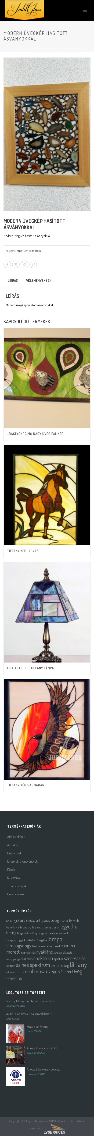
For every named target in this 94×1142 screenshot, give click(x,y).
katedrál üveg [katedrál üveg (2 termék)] (34, 940)
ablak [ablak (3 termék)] (9, 920)
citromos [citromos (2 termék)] (45, 927)
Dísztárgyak (14, 853)
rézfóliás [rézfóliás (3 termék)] (27, 959)
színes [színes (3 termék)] (10, 965)
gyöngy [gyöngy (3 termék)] (39, 933)
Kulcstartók (14, 878)
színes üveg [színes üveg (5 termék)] (60, 965)
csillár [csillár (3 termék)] (56, 927)
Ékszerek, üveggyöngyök (22, 861)
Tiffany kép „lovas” (23, 551)
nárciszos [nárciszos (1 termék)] (57, 952)
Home (12, 48)
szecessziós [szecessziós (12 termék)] (75, 958)
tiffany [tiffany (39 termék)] (78, 964)
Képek (20, 250)
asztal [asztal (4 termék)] (64, 920)
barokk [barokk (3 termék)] (74, 920)
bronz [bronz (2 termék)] (23, 927)
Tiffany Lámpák (17, 886)
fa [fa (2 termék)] (76, 927)
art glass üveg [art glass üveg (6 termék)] (47, 920)
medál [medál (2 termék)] (45, 946)
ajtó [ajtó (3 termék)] (16, 920)
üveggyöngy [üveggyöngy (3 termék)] (14, 978)
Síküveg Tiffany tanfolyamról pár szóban (30, 1001)
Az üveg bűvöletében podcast (43, 1069)
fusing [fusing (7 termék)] (11, 932)
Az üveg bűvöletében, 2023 (42, 1048)
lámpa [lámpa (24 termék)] (54, 939)
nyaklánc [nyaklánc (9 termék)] (44, 952)
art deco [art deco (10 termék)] (27, 920)
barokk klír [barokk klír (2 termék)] (12, 927)
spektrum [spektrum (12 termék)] (43, 958)
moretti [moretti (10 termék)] (13, 951)
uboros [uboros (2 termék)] (20, 972)
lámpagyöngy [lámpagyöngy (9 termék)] (18, 945)
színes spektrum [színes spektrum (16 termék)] (33, 964)
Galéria (24, 48)
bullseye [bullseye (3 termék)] (34, 927)
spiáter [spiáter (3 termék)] (58, 959)
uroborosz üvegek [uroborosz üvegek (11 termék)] (42, 971)
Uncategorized (16, 894)
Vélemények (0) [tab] (38, 280)
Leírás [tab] (13, 280)
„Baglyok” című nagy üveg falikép (35, 434)
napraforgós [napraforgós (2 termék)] (28, 952)
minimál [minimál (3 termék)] (54, 946)
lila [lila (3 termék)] (45, 940)
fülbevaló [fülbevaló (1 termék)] (29, 933)
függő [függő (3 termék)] (21, 933)
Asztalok (12, 845)
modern (36, 250)
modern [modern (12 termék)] (68, 945)
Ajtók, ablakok (16, 837)
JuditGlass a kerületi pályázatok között (28, 1014)
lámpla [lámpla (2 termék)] (36, 946)
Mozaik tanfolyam (37, 1026)
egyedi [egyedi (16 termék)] (67, 926)
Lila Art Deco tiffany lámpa (30, 668)
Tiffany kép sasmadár (25, 785)
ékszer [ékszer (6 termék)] (66, 971)
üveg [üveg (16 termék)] (77, 971)
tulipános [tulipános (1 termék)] (10, 972)
